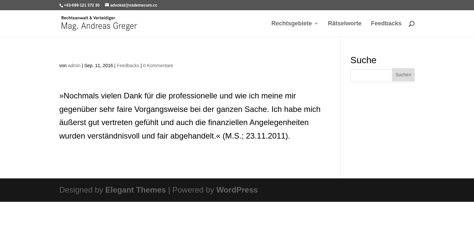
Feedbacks (386, 24)
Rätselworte (344, 24)
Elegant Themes (135, 189)
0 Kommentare (158, 65)
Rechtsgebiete (292, 24)
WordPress (237, 189)
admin (74, 65)
